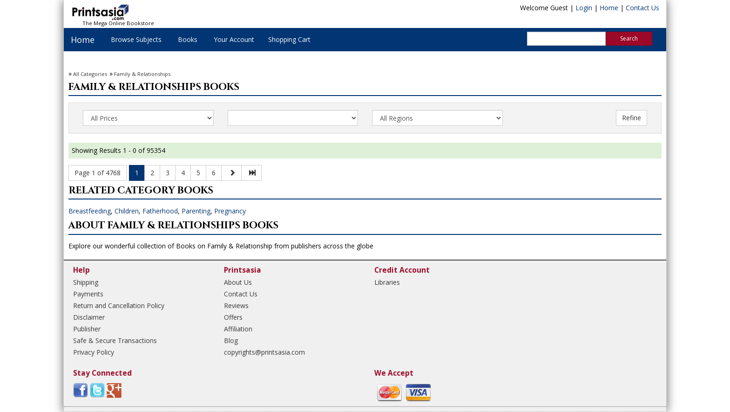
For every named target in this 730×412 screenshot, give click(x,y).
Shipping (85, 282)
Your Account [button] (234, 39)
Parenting (196, 210)
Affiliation (238, 328)
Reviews (236, 305)
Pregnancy (230, 210)
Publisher (87, 328)
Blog (231, 340)
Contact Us (642, 7)
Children (127, 210)
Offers (233, 317)
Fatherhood (160, 210)
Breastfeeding (89, 210)
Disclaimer (89, 317)
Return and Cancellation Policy (118, 305)
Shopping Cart (289, 39)
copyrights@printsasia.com (264, 352)
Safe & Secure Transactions (115, 340)
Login (583, 7)
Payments (88, 293)
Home (609, 7)
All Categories (90, 73)
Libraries (387, 282)
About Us (238, 282)
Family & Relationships (142, 73)
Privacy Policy (93, 352)
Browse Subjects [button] (136, 39)
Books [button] (187, 39)
